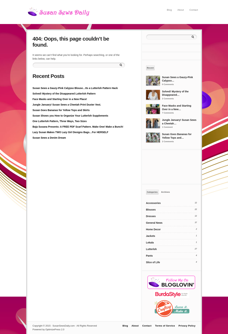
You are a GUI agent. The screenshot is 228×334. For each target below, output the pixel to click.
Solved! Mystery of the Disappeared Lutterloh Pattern (64, 93)
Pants (149, 255)
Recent (150, 68)
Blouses (151, 209)
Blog (169, 10)
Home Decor (153, 229)
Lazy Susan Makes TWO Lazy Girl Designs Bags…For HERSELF (70, 132)
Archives (165, 192)
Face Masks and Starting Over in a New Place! (60, 99)
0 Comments (168, 84)
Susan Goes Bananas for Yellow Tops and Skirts (61, 110)
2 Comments (168, 99)
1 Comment (167, 127)
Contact (194, 10)
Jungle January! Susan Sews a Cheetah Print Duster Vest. (67, 104)
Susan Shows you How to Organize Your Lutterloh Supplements (70, 115)
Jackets (150, 236)
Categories (152, 192)
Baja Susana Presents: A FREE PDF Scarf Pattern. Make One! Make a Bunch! (78, 126)
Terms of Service (165, 325)
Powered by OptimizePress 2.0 (48, 329)
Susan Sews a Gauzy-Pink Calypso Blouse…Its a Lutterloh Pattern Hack (75, 88)
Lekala (150, 242)
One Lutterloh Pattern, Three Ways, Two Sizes (60, 121)
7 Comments (168, 113)
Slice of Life (153, 262)
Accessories (153, 203)
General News (154, 222)
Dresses (151, 216)
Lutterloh (151, 249)
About (180, 10)
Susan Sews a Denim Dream (49, 137)
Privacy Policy (186, 325)
